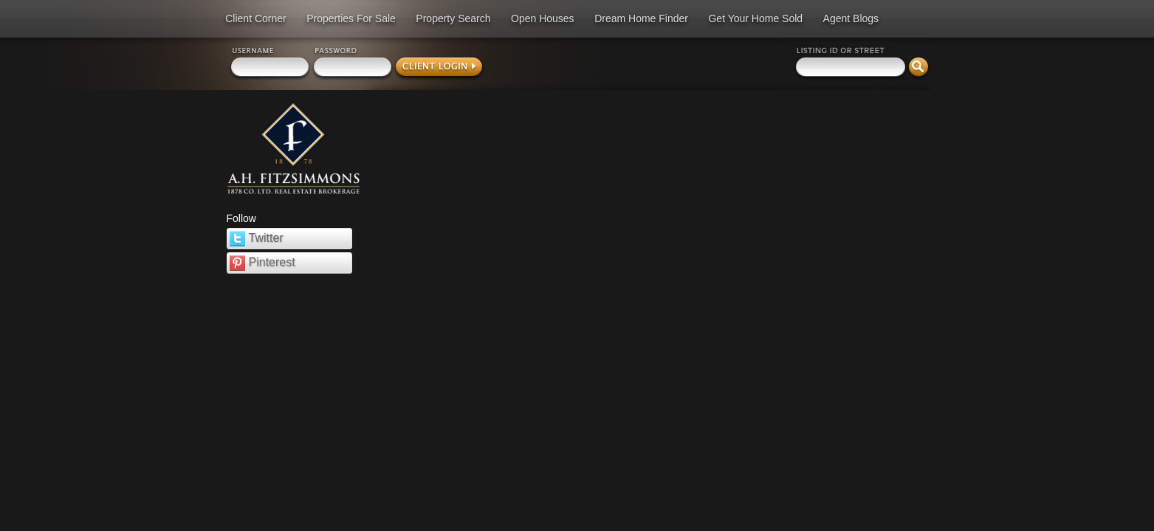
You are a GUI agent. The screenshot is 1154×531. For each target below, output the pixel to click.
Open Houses (542, 18)
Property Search (453, 18)
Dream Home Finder (641, 18)
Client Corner (255, 18)
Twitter (257, 238)
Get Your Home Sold (755, 18)
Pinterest (262, 263)
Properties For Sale (351, 18)
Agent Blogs (851, 18)
